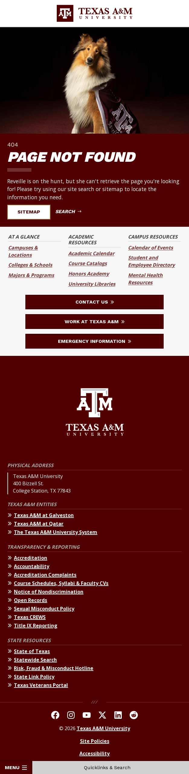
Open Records (30, 600)
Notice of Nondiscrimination (48, 591)
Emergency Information (94, 341)
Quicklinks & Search (111, 767)
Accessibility (94, 753)
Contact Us (94, 302)
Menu (16, 767)
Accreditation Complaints (45, 574)
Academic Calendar (91, 253)
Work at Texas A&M (94, 321)
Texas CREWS (30, 617)
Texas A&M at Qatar (38, 523)
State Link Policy (34, 676)
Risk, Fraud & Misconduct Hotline (53, 668)
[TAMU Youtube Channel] (86, 716)
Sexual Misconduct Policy (44, 608)
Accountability (31, 566)
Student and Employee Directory (151, 261)
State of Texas (32, 651)
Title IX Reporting (35, 625)
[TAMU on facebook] (55, 716)
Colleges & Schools (30, 265)
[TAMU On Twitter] (102, 716)
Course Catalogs (87, 263)
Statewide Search (35, 659)
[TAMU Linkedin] (118, 716)
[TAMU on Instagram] (71, 716)
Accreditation (30, 557)
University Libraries (91, 284)
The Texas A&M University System (55, 532)
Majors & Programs (31, 275)
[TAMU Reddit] (134, 716)
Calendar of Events (150, 247)
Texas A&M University (103, 728)
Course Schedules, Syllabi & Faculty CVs (61, 583)
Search (68, 211)
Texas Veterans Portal (41, 685)
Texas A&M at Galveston (44, 515)
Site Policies (94, 741)
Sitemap (32, 212)
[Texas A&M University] (94, 412)
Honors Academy (88, 273)
